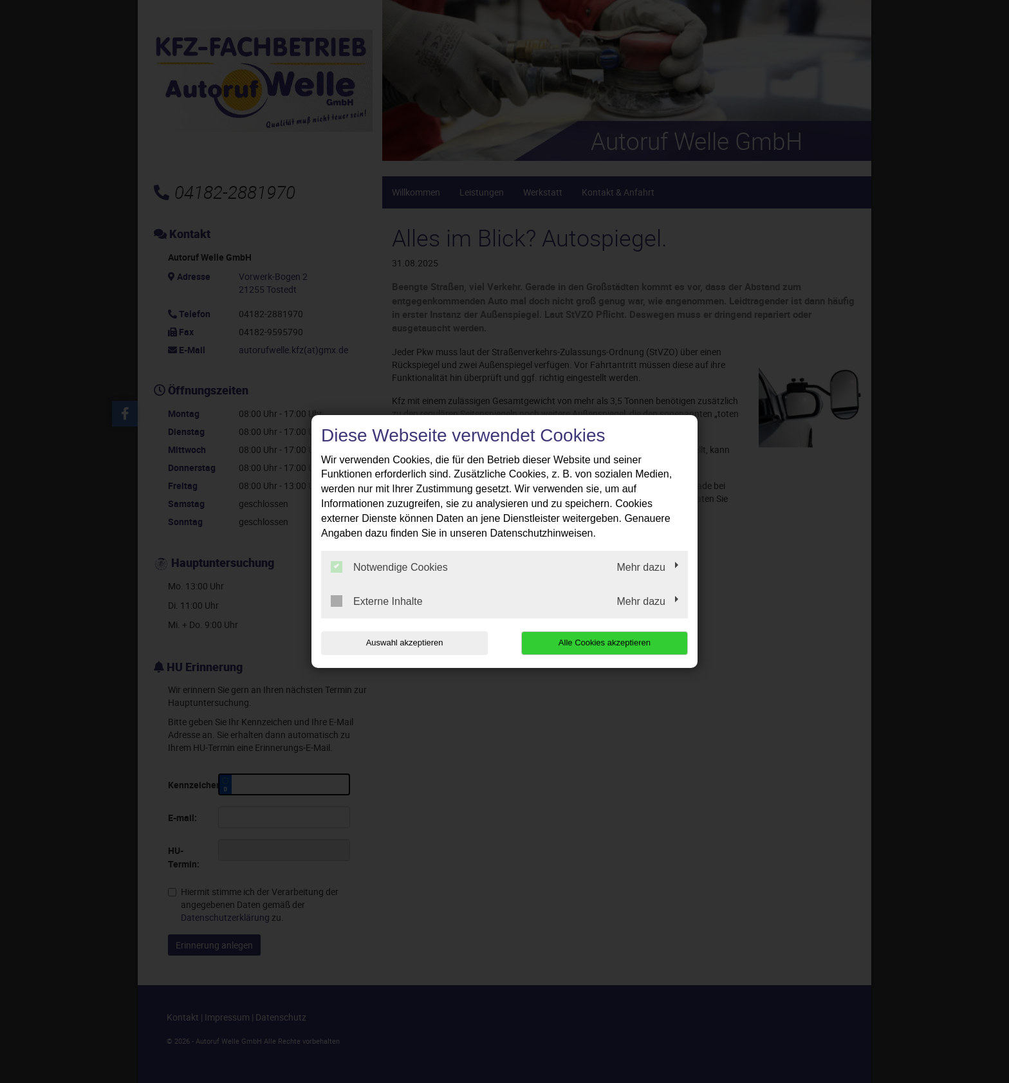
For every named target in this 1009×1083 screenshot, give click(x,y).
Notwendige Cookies (389, 567)
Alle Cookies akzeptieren (605, 642)
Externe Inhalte (377, 601)
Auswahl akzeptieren (403, 642)
